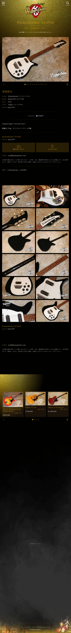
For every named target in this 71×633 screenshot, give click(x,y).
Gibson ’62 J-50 (30, 407)
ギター (4, 170)
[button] (25, 84)
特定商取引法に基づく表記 (35, 578)
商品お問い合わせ (18, 149)
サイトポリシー (35, 576)
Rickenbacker (19, 96)
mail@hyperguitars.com (17, 155)
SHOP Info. (35, 486)
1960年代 (23, 170)
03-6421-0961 (52, 149)
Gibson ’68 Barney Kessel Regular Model (12, 410)
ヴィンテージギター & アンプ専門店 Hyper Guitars (35, 627)
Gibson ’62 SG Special (56, 407)
